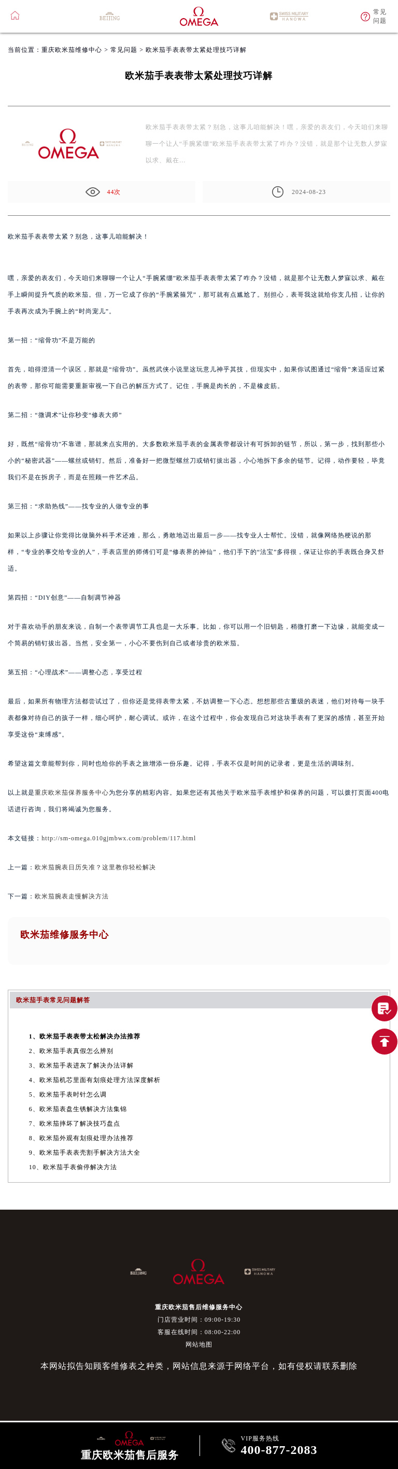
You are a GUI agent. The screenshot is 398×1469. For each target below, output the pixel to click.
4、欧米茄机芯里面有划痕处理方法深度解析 (95, 1080)
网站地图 (199, 1344)
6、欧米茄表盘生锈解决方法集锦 (78, 1109)
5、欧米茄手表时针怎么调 (68, 1094)
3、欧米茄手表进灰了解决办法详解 (81, 1065)
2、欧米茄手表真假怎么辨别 (71, 1051)
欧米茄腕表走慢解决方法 (72, 896)
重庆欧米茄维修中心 (71, 49)
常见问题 (123, 49)
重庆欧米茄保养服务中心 (72, 792)
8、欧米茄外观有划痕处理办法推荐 (81, 1138)
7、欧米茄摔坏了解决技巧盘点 (74, 1123)
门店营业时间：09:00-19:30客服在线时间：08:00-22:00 (199, 1326)
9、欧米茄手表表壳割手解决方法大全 (84, 1152)
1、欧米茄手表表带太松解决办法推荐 (84, 1036)
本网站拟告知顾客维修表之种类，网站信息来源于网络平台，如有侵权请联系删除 (199, 1366)
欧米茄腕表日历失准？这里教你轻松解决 (95, 867)
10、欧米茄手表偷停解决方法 (73, 1167)
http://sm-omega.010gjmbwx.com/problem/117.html (118, 838)
